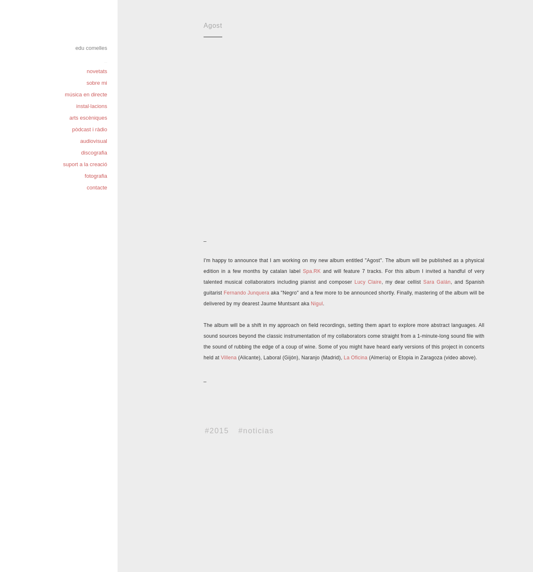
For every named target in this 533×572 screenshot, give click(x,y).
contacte (97, 187)
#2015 (217, 431)
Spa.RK (312, 271)
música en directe (86, 94)
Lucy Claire (367, 282)
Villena (229, 358)
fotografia (96, 176)
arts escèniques (88, 118)
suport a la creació (85, 164)
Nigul (317, 304)
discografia (94, 153)
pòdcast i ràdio (89, 129)
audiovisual (93, 141)
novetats (97, 71)
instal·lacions (91, 106)
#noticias (256, 431)
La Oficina (355, 358)
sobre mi (96, 83)
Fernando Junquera (246, 293)
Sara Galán (437, 282)
